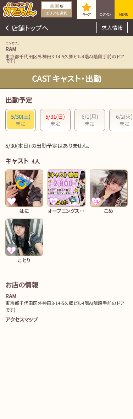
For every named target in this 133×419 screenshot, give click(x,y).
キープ (86, 14)
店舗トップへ (30, 27)
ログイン (105, 14)
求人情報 (112, 27)
